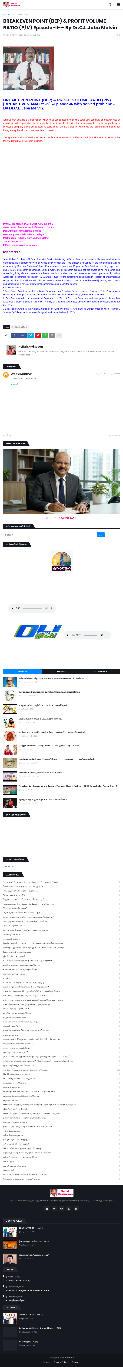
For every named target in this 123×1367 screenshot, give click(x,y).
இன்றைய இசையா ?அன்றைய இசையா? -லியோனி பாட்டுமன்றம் (61, 947)
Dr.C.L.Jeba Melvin (21, 14)
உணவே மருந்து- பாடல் (61, 974)
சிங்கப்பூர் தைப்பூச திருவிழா (61, 1109)
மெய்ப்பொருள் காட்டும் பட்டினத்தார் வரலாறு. (40, 718)
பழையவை (113, 435)
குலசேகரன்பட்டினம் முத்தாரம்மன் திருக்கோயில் (61, 1070)
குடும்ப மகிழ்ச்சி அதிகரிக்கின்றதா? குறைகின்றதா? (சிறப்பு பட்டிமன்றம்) (61, 1057)
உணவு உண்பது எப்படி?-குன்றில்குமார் (61, 969)
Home (46, 1362)
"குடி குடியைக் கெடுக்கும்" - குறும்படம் (61, 891)
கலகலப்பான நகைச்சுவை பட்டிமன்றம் (61, 1022)
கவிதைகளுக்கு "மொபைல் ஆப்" (34, 1255)
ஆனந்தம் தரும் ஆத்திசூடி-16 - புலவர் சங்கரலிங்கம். (43, 799)
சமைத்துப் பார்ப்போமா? (61, 1083)
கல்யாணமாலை (61, 1035)
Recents (61, 671)
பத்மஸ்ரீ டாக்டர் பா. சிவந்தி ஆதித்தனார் (61, 1157)
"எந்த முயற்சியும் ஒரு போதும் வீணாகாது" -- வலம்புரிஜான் (61, 882)
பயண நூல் (61, 1161)
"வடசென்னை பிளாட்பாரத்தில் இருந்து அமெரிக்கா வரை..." (61, 904)
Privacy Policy (61, 1362)
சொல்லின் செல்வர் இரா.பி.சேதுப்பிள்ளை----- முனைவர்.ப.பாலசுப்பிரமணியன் (57, 759)
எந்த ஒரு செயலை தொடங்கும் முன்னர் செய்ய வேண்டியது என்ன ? (61, 1000)
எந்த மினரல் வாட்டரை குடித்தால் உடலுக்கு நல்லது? (61, 1004)
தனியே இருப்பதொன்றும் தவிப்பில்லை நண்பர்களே (61, 1126)
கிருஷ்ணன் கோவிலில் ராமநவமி (61, 1043)
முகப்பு (6, 14)
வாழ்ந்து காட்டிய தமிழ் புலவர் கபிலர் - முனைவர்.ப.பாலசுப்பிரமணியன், (52, 732)
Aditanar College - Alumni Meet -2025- (27, 1290)
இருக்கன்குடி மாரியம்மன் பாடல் (34, 1241)
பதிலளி (14, 384)
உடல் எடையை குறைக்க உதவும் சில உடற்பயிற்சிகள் (61, 960)
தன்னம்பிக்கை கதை (61, 1131)
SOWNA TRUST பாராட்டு (31, 1228)
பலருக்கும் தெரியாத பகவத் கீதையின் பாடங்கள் (61, 1174)
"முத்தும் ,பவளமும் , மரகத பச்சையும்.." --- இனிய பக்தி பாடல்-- (49, 745)
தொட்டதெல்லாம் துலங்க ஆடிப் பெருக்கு (61, 1148)
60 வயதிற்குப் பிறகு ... (15, 1300)
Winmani (69, 1357)
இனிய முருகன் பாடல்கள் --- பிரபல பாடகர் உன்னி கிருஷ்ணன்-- (61, 943)
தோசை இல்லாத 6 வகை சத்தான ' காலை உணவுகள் (61, 1153)
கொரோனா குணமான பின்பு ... (61, 1074)
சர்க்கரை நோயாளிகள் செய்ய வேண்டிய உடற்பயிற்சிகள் (61, 1091)
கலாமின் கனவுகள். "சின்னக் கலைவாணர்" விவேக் (61, 1030)
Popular (22, 671)
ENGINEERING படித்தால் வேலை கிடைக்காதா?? (41, 772)
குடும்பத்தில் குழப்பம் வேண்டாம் (61, 1065)
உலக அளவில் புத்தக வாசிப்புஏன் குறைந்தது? (61, 982)
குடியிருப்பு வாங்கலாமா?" (61, 1052)
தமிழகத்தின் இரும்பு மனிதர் (61, 1144)
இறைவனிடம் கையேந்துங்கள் (61, 952)
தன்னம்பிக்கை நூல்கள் (61, 1135)
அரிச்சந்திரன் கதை (61, 934)
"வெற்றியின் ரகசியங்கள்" (61, 908)
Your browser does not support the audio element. (32, 608)
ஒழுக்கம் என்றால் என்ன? (61, 1017)
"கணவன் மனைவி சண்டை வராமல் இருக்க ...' (61, 886)
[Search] (50, 534)
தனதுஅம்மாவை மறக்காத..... (61, 1122)
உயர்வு (61, 978)
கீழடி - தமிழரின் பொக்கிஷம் (61, 1048)
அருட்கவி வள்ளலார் (61, 939)
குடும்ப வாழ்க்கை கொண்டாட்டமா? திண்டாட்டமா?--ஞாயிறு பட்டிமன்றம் (61, 1061)
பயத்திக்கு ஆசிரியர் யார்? (61, 1166)
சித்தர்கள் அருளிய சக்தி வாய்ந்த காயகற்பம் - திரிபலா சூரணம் (61, 1113)
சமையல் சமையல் (61, 1087)
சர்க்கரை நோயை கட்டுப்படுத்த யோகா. (61, 1096)
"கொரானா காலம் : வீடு (61, 895)
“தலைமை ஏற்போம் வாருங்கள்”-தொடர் (61, 1178)
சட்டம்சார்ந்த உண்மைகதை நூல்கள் (61, 1078)
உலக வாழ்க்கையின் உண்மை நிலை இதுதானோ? (61, 987)
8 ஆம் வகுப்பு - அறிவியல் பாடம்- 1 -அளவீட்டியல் (43, 705)
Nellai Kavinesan (30, 347)
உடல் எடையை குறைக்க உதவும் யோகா (61, 965)
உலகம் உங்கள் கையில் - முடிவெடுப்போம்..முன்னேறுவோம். (61, 991)
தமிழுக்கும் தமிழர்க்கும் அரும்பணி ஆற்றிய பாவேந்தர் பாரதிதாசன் (49, 692)
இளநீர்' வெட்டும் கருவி (61, 956)
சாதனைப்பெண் (61, 1100)
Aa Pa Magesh (21, 374)
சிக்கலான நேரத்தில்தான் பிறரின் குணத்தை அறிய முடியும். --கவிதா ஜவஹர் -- (61, 1104)
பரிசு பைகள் (61, 1170)
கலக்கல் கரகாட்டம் (61, 1026)
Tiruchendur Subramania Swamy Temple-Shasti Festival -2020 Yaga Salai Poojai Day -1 (68, 786)
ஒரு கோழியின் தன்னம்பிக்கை (61, 1013)
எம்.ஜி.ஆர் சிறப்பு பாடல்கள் (61, 1008)
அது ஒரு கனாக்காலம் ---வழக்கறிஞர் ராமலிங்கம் (61, 921)
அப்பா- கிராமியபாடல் (61, 926)
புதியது (8, 435)
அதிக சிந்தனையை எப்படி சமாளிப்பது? (61, 912)
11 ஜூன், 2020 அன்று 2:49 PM (107, 373)
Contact (75, 1362)
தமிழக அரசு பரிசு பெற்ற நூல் (61, 1139)
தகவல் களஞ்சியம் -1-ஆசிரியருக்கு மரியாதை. (61, 1118)
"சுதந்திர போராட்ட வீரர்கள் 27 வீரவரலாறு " (61, 899)
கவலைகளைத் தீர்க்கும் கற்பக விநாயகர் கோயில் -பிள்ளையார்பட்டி (61, 1039)
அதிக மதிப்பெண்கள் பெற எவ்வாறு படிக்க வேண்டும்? (61, 917)
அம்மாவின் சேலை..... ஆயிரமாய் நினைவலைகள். (61, 930)
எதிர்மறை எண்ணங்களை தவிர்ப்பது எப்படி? (61, 995)
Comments (100, 671)
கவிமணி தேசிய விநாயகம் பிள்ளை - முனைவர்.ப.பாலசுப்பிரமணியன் (51, 678)
